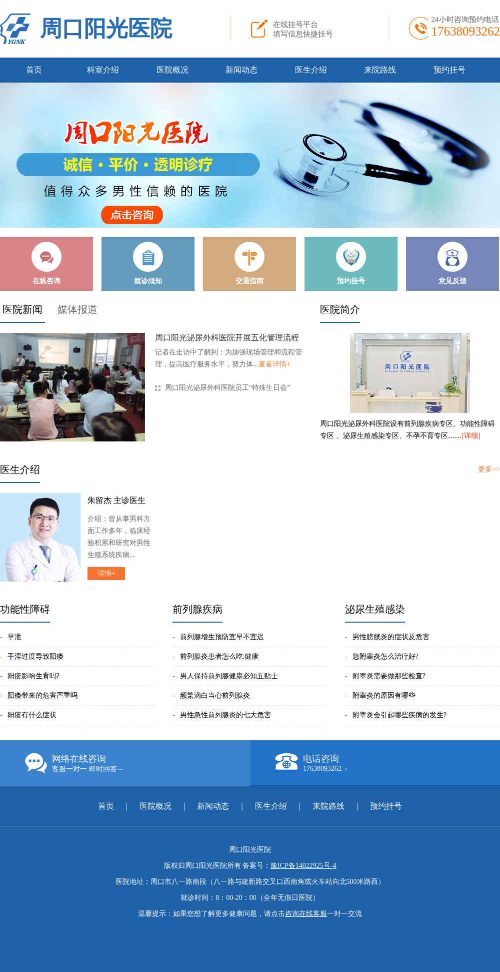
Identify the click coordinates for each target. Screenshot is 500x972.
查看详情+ (274, 364)
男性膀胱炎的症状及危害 (391, 637)
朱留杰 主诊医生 (117, 500)
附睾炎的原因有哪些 (384, 695)
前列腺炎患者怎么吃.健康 (219, 656)
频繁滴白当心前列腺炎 (215, 695)
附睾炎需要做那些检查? (389, 676)
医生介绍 (311, 70)
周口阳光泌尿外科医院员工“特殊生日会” (227, 387)
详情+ (107, 573)
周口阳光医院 (106, 29)
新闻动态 (242, 70)
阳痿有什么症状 (32, 715)
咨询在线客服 (306, 913)
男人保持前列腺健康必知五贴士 (229, 676)
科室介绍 (103, 70)
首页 (34, 70)
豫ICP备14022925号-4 (303, 865)
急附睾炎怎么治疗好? (385, 656)
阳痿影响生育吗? (34, 676)
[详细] (471, 435)
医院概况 (172, 70)
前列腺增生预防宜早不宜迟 (222, 637)
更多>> (489, 469)
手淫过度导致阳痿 (36, 656)
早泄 (15, 637)
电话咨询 (387, 763)
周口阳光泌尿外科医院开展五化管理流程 (227, 337)
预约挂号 (450, 70)
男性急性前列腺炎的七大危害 (225, 715)
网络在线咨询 (137, 763)
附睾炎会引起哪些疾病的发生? (399, 715)
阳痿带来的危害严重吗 (43, 695)
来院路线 (380, 70)
